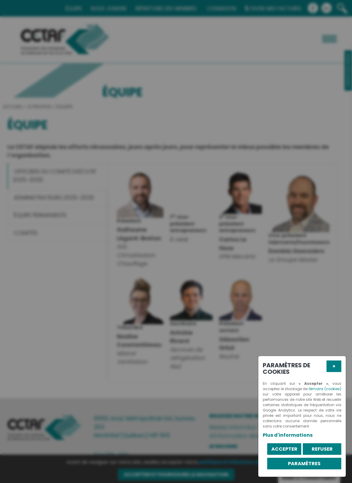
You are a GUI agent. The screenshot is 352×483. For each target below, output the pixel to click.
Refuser (322, 449)
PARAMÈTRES (304, 463)
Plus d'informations (288, 435)
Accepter (284, 449)
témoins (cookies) (325, 388)
